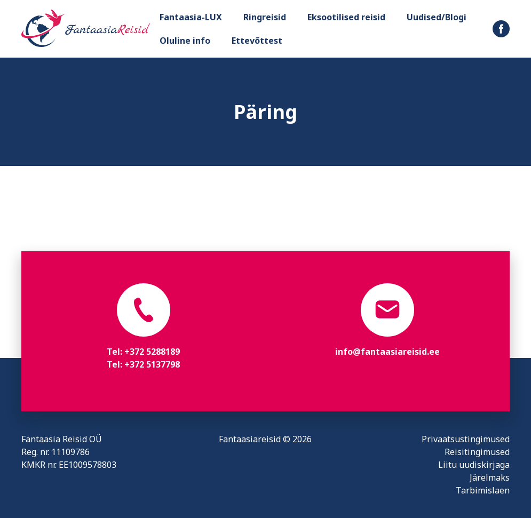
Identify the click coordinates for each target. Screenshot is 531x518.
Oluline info (185, 40)
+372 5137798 (152, 364)
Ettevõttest (257, 40)
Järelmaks (490, 477)
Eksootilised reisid (346, 17)
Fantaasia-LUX (191, 17)
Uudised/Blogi (436, 17)
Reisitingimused (477, 452)
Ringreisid (264, 17)
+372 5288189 (152, 351)
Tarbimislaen (483, 490)
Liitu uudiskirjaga (474, 465)
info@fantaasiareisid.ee (387, 351)
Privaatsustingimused (466, 439)
